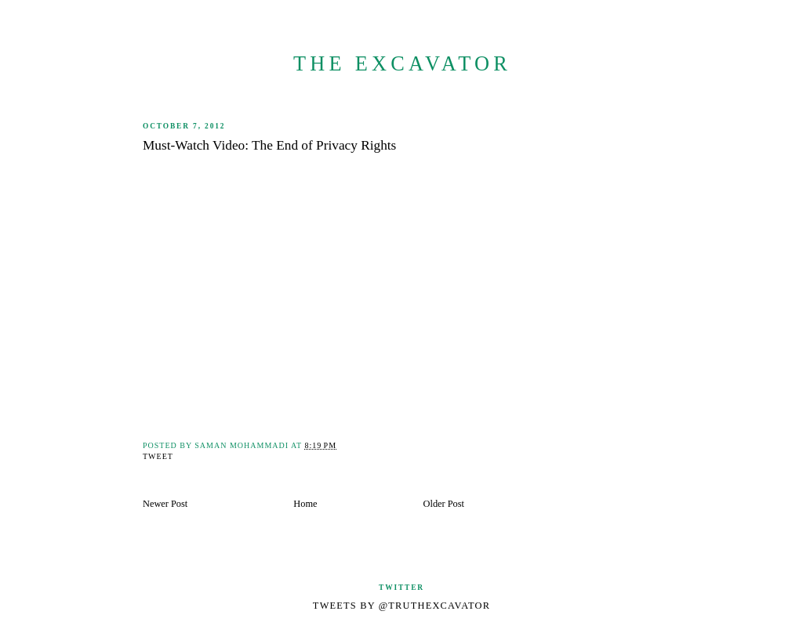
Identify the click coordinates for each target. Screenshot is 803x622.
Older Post (443, 503)
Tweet (158, 456)
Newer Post (165, 503)
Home (305, 503)
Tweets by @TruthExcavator (401, 605)
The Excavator (402, 63)
